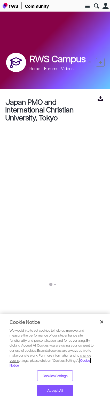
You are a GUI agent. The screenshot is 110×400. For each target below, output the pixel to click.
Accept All (54, 390)
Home (34, 68)
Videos (67, 68)
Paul (20, 298)
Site (87, 6)
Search (96, 6)
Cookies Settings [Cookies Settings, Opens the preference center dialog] (55, 376)
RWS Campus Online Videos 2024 (38, 283)
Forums (51, 68)
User (105, 6)
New (100, 62)
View (100, 98)
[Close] (101, 322)
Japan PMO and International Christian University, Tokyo (39, 109)
